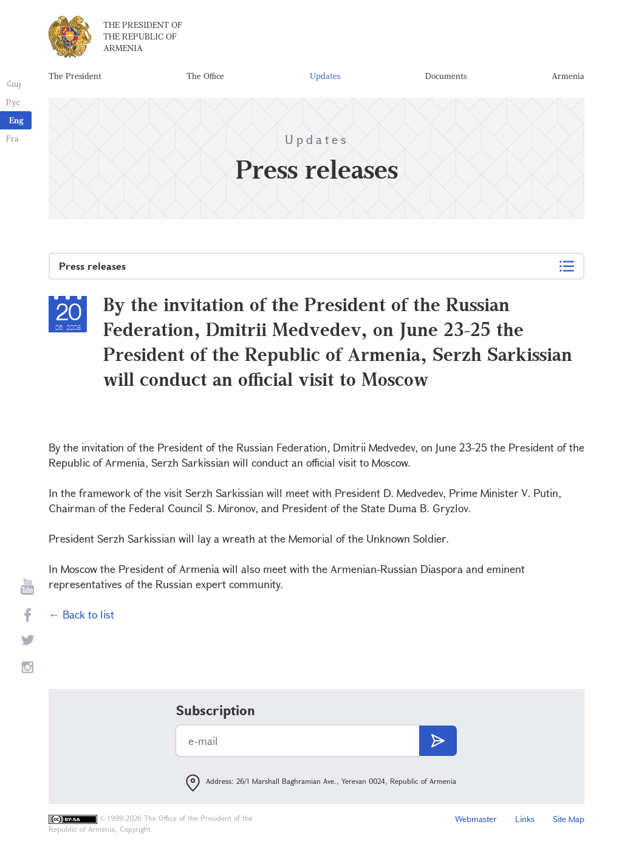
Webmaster (476, 819)
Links (525, 819)
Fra (12, 138)
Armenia (568, 75)
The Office (205, 75)
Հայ (13, 83)
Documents (446, 75)
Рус (13, 102)
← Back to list (81, 614)
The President (75, 75)
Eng (16, 120)
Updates (325, 75)
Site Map (568, 819)
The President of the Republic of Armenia (142, 36)
